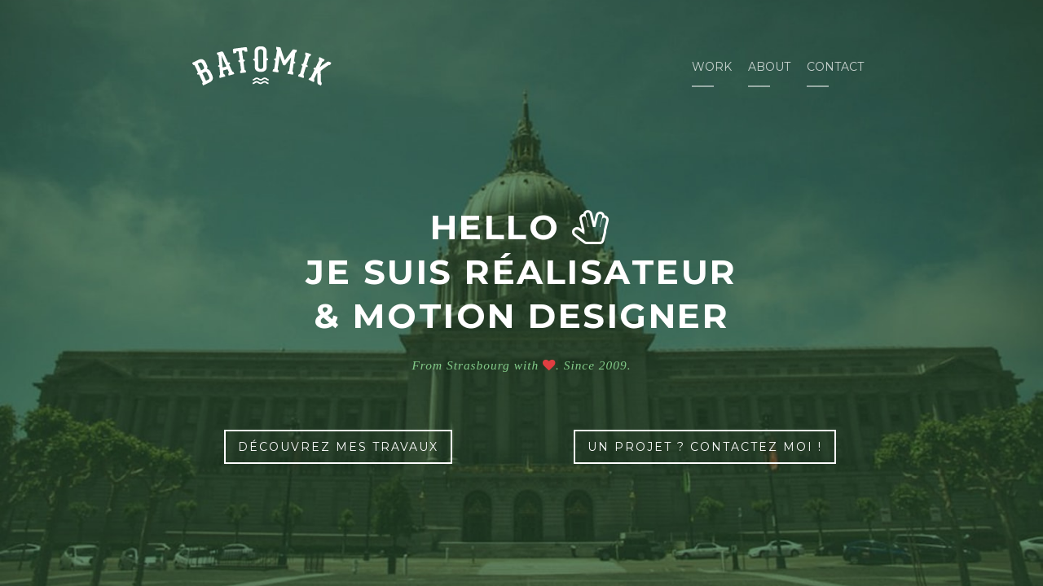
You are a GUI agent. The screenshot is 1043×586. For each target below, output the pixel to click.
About (769, 66)
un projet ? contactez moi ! (705, 447)
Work (712, 66)
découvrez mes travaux (338, 447)
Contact (835, 66)
